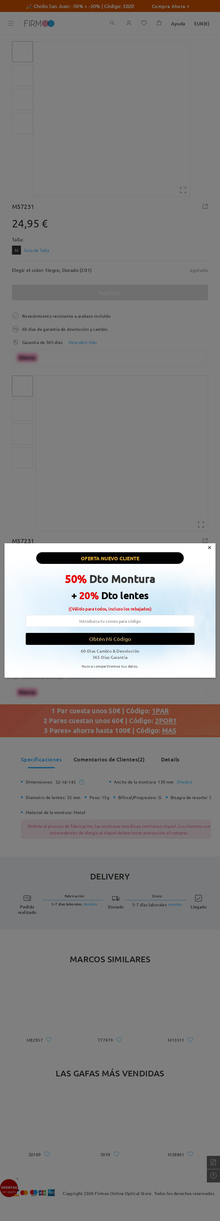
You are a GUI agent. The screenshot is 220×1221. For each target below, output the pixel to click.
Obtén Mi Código (110, 639)
